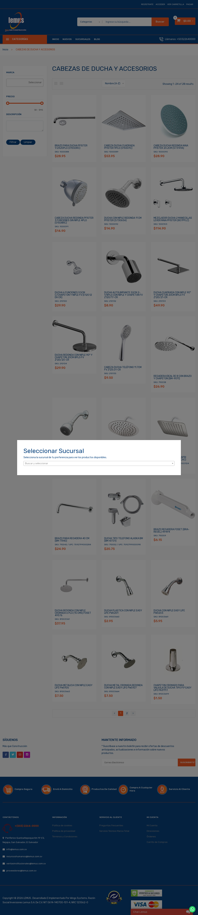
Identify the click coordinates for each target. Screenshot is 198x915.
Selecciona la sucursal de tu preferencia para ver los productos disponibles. (65, 457)
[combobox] (99, 463)
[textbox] (99, 463)
